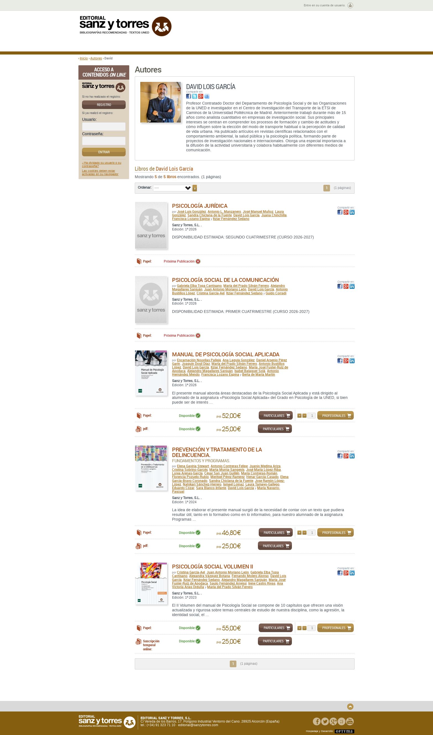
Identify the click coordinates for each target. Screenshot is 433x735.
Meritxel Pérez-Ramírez (227, 476)
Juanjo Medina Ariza (265, 466)
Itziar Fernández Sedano (231, 218)
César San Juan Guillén (221, 473)
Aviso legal (295, 695)
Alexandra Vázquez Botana (209, 575)
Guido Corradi (276, 293)
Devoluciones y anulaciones (176, 699)
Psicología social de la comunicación (225, 280)
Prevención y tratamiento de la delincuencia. (217, 452)
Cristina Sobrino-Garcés (190, 469)
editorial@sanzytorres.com (198, 725)
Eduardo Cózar (183, 487)
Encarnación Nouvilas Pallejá (199, 360)
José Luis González (191, 211)
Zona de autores (93, 5)
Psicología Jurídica (199, 205)
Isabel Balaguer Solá (249, 370)
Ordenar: (145, 187)
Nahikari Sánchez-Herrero (202, 484)
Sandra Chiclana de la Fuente (210, 215)
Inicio (84, 58)
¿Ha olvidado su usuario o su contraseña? (101, 164)
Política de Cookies (301, 700)
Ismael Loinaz (233, 484)
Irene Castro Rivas (261, 583)
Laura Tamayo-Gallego (262, 484)
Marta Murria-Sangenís (226, 469)
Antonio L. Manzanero (224, 211)
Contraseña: (93, 134)
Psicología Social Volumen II (212, 566)
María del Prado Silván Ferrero (246, 285)
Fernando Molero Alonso (250, 575)
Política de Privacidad (303, 690)
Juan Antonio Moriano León (225, 289)
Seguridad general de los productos (181, 703)
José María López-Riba (263, 469)
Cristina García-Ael (211, 293)
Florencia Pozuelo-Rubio (190, 476)
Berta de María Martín (258, 374)
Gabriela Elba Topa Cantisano (199, 285)
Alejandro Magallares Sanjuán (210, 370)
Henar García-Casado (262, 476)
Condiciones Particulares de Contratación (247, 696)
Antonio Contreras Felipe (229, 466)
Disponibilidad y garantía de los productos (178, 692)
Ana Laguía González (239, 360)
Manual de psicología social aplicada (225, 354)
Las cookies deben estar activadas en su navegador (100, 172)
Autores (96, 58)
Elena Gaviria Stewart (193, 466)
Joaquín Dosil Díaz (196, 363)
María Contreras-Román (259, 473)
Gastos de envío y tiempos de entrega (117, 696)
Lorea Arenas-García (187, 473)
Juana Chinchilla (274, 215)
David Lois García (246, 215)
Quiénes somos (106, 690)
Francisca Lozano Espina (191, 218)
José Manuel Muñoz (258, 211)
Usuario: (89, 120)
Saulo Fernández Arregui (228, 583)
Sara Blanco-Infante (211, 487)
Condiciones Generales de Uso (249, 690)
